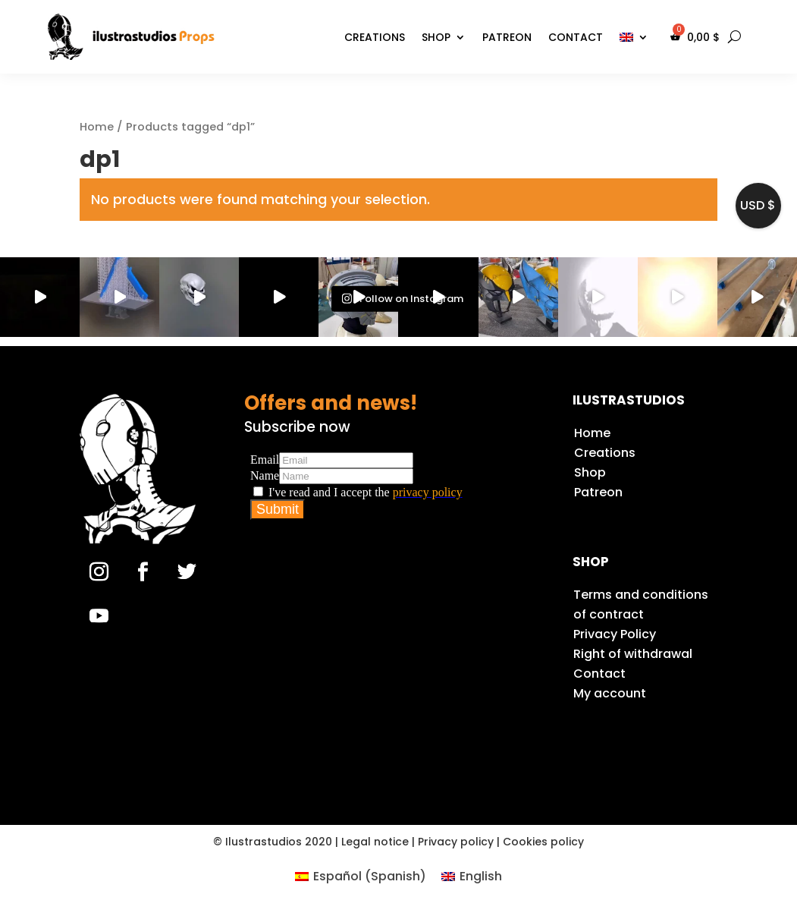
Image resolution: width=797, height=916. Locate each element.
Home (97, 126)
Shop (436, 37)
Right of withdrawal (632, 654)
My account (609, 693)
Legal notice (375, 841)
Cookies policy (543, 841)
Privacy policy (456, 841)
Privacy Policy (614, 634)
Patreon (507, 37)
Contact (575, 37)
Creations (374, 37)
